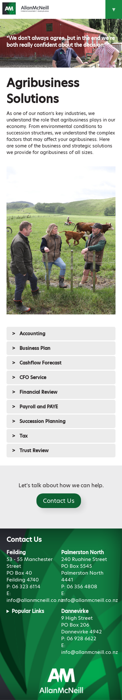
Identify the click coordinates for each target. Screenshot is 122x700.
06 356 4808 (82, 586)
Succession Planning (42, 421)
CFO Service (33, 377)
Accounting (32, 333)
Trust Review (34, 450)
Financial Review (38, 392)
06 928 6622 (81, 638)
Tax (24, 436)
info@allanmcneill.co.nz (35, 600)
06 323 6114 (26, 586)
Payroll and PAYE (39, 406)
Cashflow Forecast (40, 363)
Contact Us (59, 501)
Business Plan (35, 348)
